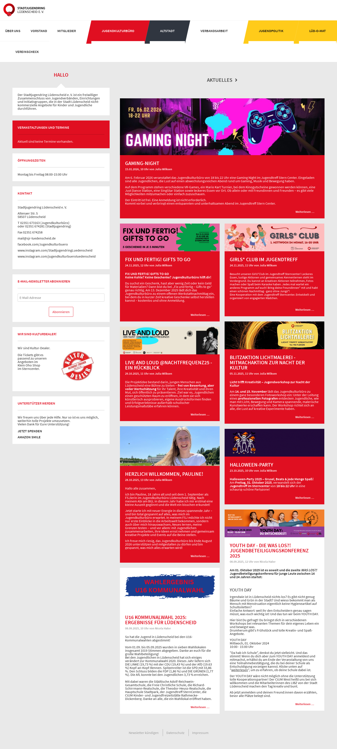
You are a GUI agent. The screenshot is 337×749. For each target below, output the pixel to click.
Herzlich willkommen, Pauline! (164, 474)
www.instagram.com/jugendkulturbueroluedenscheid (57, 256)
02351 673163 (30, 223)
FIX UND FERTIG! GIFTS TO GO (157, 259)
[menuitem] (13, 30)
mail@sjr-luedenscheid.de (37, 238)
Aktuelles (222, 80)
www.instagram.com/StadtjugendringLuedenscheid (55, 250)
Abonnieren (61, 312)
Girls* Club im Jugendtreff (264, 259)
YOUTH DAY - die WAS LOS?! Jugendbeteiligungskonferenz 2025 (269, 550)
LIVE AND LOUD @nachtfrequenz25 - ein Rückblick (168, 365)
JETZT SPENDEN (30, 431)
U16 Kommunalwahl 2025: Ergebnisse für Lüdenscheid (160, 620)
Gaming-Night (142, 163)
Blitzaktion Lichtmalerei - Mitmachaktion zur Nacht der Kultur (267, 362)
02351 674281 (35, 226)
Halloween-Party (251, 464)
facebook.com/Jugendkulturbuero (43, 244)
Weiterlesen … (307, 213)
